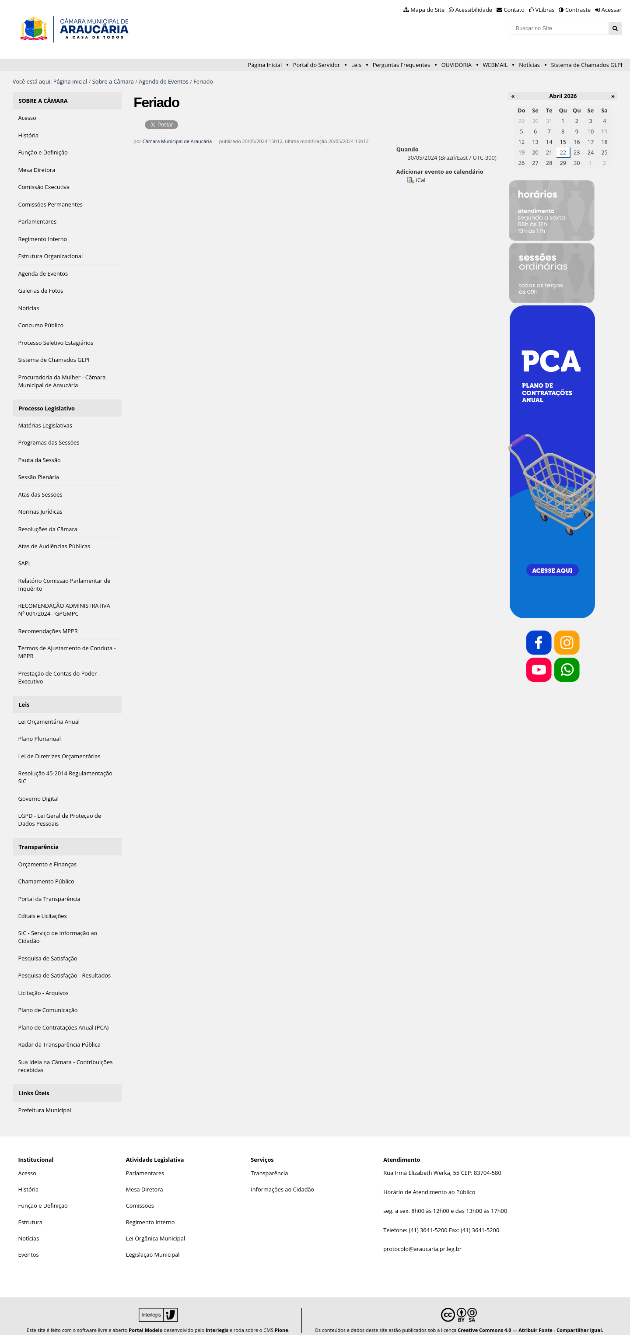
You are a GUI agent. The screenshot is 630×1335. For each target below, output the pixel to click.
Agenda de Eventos (164, 81)
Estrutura (30, 1213)
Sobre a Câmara (113, 81)
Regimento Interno (150, 1213)
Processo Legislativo (46, 405)
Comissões (140, 1197)
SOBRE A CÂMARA (42, 100)
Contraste (578, 10)
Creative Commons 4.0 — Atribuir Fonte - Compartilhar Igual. (530, 1321)
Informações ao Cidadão (282, 1180)
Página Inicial (265, 65)
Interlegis (217, 1321)
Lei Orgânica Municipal (155, 1229)
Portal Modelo (145, 1321)
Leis (356, 65)
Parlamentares (145, 1164)
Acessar (612, 10)
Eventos (28, 1246)
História (28, 1180)
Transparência (38, 840)
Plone (281, 1321)
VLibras (545, 10)
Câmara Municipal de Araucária (177, 141)
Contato (514, 10)
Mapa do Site (427, 10)
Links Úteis (33, 1085)
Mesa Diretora (144, 1180)
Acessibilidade (473, 10)
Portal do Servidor (316, 65)
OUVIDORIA (456, 65)
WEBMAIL (495, 65)
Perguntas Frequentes (401, 65)
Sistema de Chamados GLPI (587, 65)
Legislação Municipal (153, 1246)
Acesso (27, 1164)
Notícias (529, 65)
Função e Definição (43, 1197)
